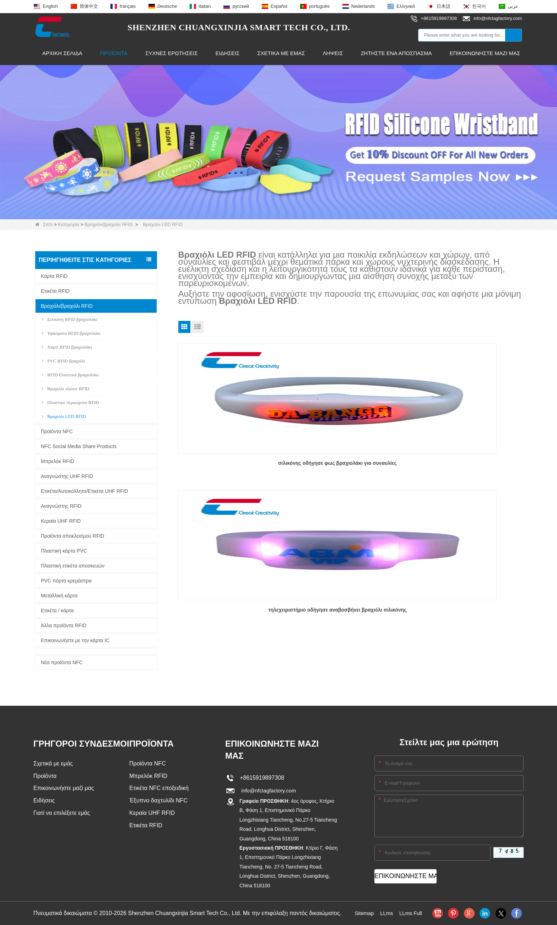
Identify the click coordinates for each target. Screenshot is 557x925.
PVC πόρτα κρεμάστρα (66, 580)
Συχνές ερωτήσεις (171, 53)
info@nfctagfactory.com (268, 790)
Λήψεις (333, 53)
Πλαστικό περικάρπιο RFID (70, 402)
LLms (386, 913)
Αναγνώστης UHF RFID (67, 476)
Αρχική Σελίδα (62, 53)
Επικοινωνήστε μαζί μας (485, 53)
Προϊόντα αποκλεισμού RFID (72, 536)
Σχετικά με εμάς (281, 53)
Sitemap (362, 913)
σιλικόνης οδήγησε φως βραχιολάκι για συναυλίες (233, 467)
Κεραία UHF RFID (61, 521)
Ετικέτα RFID (55, 291)
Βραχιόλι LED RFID (64, 416)
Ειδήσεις (227, 53)
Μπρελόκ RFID (57, 461)
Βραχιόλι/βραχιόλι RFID (109, 224)
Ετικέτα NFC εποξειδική (159, 789)
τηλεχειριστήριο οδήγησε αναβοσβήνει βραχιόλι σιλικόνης (350, 467)
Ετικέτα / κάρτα (57, 610)
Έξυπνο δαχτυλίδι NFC (158, 802)
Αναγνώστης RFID (61, 506)
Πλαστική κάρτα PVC (64, 551)
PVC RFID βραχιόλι (63, 361)
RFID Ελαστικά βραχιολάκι (70, 374)
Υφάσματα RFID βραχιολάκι (71, 333)
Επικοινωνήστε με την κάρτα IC (75, 640)
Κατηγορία (68, 224)
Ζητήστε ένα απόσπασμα (396, 53)
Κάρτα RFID (54, 276)
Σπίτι (44, 224)
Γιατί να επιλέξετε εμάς (61, 815)
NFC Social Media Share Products (79, 446)
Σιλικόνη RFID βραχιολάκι (69, 319)
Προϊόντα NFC (57, 431)
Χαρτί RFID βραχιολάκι (67, 347)
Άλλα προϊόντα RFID (63, 625)
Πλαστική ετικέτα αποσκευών (72, 566)
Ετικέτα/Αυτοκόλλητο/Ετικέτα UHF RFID (84, 491)
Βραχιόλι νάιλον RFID (65, 388)
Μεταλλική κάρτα (59, 595)
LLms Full (412, 913)
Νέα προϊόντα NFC (62, 662)
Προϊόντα (114, 53)
